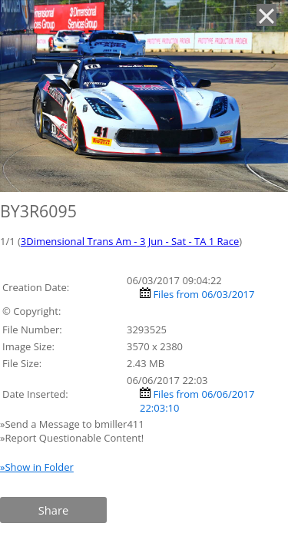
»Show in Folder (37, 467)
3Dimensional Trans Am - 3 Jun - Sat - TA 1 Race (130, 241)
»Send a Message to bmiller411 (73, 424)
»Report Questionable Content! (72, 438)
